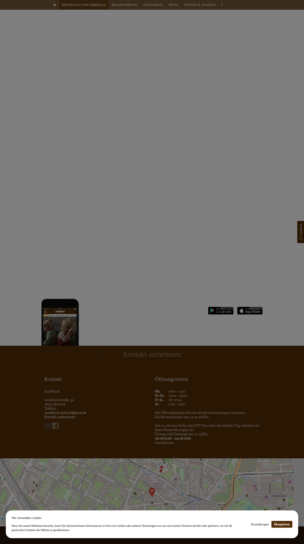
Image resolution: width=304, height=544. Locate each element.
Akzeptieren (282, 524)
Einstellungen (260, 524)
